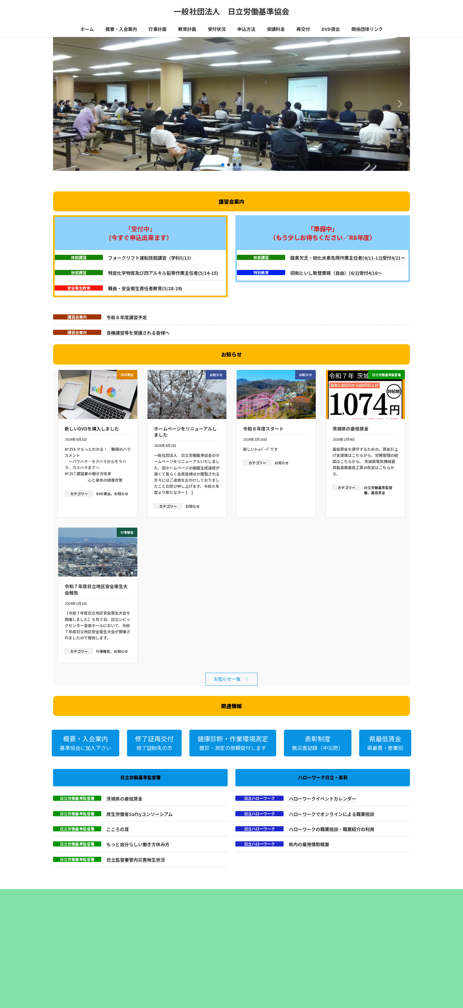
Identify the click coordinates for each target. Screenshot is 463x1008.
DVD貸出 (103, 493)
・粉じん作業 (156, 1001)
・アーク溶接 (156, 968)
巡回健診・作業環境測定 (257, 934)
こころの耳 (117, 829)
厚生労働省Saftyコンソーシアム (139, 814)
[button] (63, 104)
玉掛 (150, 947)
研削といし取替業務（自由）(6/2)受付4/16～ (336, 273)
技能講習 (78, 257)
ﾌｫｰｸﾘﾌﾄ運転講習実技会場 (258, 986)
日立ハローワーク (259, 798)
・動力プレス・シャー (164, 975)
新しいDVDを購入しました (92, 428)
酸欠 (177, 947)
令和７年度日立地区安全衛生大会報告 (96, 589)
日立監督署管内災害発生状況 (135, 859)
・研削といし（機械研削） (168, 988)
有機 (168, 947)
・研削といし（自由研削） (168, 981)
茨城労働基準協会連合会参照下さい (175, 941)
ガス (186, 947)
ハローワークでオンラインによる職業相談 (331, 814)
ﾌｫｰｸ (195, 947)
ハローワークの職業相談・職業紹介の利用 (331, 829)
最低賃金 (378, 492)
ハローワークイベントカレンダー (322, 798)
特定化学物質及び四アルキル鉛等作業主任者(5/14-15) (163, 273)
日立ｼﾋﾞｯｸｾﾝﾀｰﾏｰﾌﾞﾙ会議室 (259, 980)
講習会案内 (77, 316)
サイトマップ (122, 894)
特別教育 (261, 272)
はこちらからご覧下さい (257, 941)
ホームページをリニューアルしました (185, 431)
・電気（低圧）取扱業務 (166, 994)
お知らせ (121, 493)
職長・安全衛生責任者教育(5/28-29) (145, 288)
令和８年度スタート (263, 428)
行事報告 (103, 651)
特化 (159, 947)
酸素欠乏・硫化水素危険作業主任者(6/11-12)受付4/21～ (347, 257)
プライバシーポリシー (78, 894)
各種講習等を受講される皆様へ (137, 332)
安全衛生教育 (78, 288)
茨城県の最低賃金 (350, 428)
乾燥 (204, 947)
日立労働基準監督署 (77, 798)
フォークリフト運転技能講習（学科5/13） (151, 257)
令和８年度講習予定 (126, 317)
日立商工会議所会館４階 (257, 973)
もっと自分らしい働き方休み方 (137, 844)
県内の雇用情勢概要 (309, 844)
